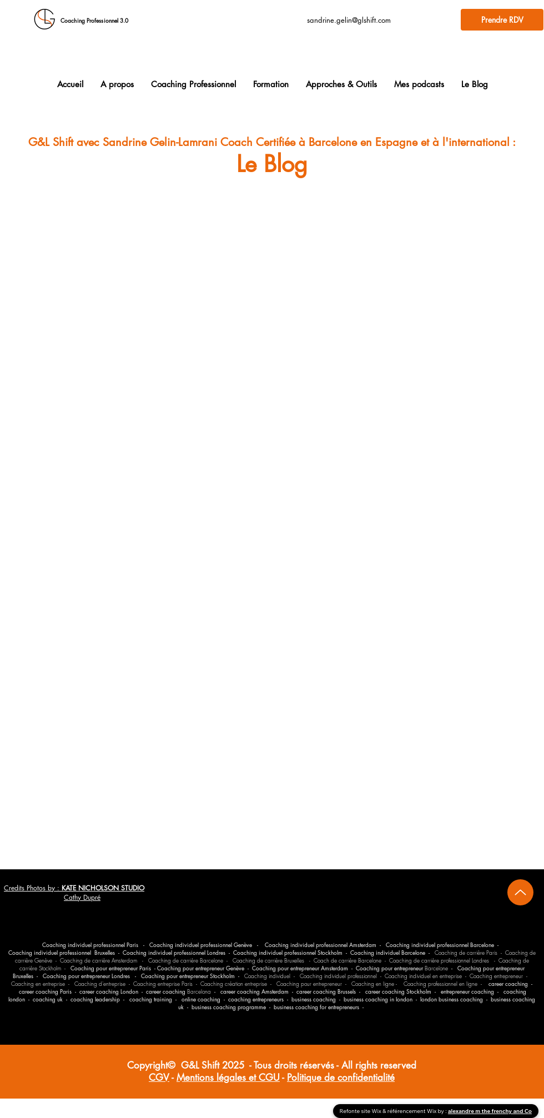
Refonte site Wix (361, 1111)
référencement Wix (412, 1111)
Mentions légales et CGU (228, 1077)
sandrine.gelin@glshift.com (349, 20)
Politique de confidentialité (341, 1077)
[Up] (520, 892)
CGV (159, 1077)
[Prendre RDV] (502, 20)
